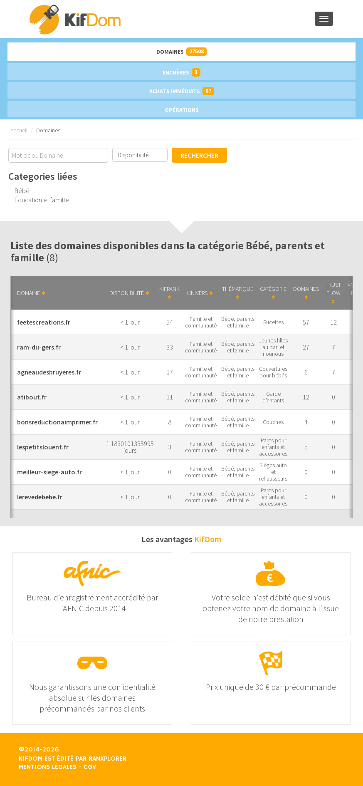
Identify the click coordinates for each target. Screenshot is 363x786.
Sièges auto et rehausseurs (273, 471)
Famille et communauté (201, 322)
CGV (90, 767)
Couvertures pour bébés (273, 372)
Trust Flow (333, 292)
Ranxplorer (107, 759)
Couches (273, 422)
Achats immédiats (181, 91)
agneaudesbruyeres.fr (49, 372)
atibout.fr (32, 397)
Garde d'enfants (273, 397)
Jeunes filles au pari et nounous (273, 347)
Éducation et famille (42, 200)
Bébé (22, 190)
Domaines (181, 51)
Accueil (18, 130)
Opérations (182, 110)
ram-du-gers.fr (39, 347)
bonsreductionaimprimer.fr (57, 422)
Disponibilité (129, 293)
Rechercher (199, 156)
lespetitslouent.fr (43, 447)
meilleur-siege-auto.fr (49, 472)
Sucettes (273, 322)
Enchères (181, 72)
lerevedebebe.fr (39, 497)
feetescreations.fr (43, 322)
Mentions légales (48, 767)
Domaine (31, 293)
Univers (199, 293)
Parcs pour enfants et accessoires (273, 446)
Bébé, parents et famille (237, 322)
